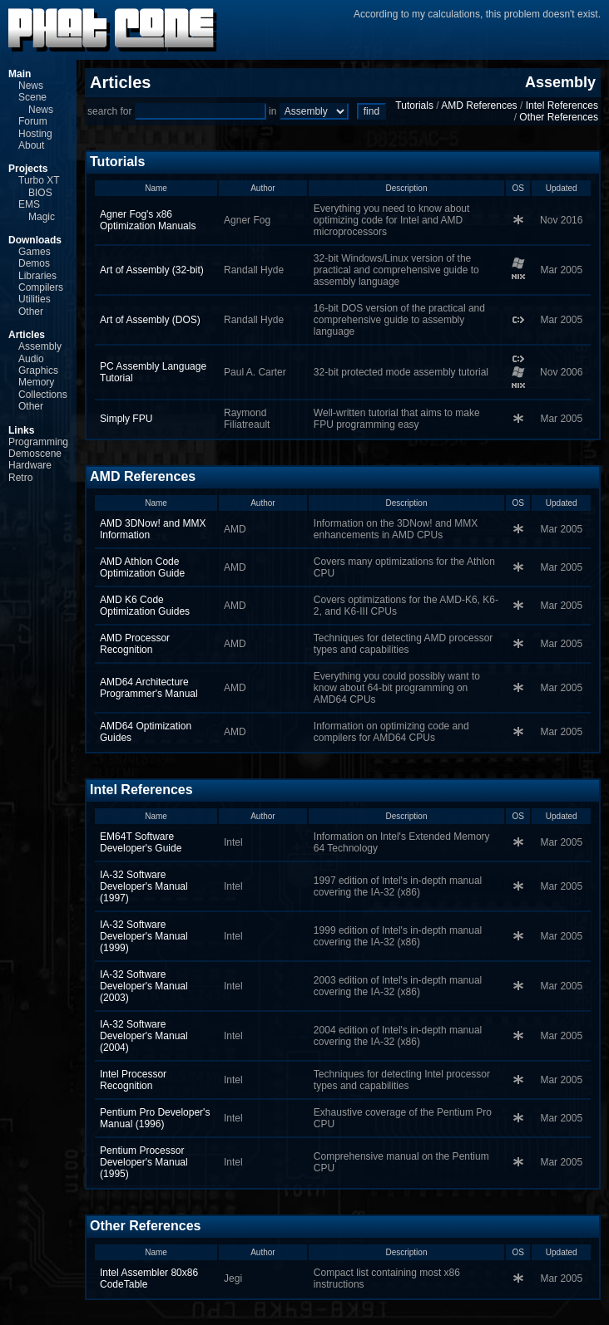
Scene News (35, 103)
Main (19, 74)
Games (34, 252)
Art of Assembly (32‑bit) (152, 270)
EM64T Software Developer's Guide (140, 842)
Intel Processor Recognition (133, 1080)
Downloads (35, 240)
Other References (558, 117)
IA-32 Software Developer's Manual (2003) (144, 986)
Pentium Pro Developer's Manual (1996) (155, 1118)
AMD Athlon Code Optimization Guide (142, 567)
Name (156, 188)
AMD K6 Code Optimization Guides (145, 605)
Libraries (37, 276)
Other (30, 311)
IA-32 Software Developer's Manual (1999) (144, 936)
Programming (38, 442)
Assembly (40, 346)
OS (518, 188)
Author (262, 188)
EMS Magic (36, 210)
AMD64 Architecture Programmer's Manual (149, 687)
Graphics (38, 370)
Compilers (40, 287)
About (31, 145)
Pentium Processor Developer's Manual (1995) (144, 1162)
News (30, 85)
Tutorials (414, 105)
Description (406, 188)
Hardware (30, 465)
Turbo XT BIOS (38, 186)
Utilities (34, 299)
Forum (32, 121)
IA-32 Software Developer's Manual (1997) (144, 886)
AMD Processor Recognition (135, 643)
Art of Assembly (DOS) (150, 320)
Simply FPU (126, 418)
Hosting (35, 134)
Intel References (562, 105)
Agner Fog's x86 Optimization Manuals (148, 220)
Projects (27, 168)
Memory (36, 382)
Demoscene (35, 453)
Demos (34, 263)
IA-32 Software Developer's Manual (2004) (144, 1035)
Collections (42, 394)
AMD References (479, 105)
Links (21, 430)
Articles (26, 335)
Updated (561, 188)
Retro (20, 477)
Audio (31, 359)
